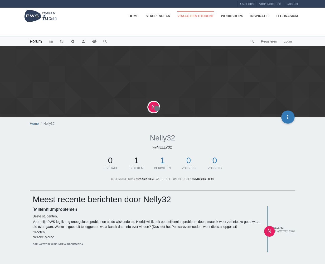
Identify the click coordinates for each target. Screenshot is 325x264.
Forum (36, 41)
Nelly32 (278, 227)
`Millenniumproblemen (55, 209)
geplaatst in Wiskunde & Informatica (58, 244)
